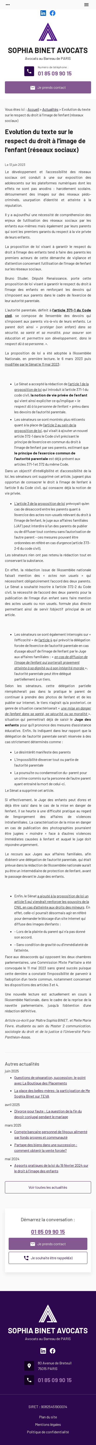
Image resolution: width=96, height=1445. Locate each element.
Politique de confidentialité (48, 1432)
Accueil (33, 109)
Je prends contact (48, 88)
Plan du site (48, 1417)
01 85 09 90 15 (55, 73)
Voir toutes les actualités (47, 1187)
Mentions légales (48, 1424)
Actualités (50, 109)
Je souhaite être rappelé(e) (47, 1258)
